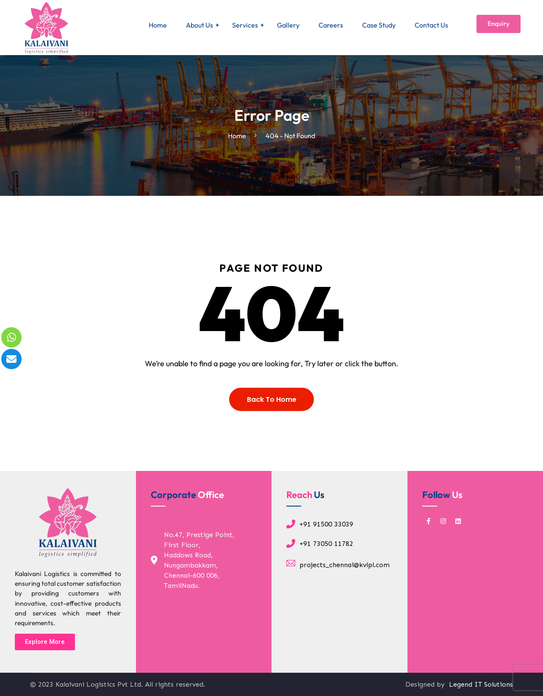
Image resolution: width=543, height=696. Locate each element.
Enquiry (499, 23)
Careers (331, 25)
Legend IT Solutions (480, 684)
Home (158, 25)
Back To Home (271, 407)
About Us (199, 25)
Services (245, 25)
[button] (45, 642)
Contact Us (431, 25)
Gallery (288, 25)
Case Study (379, 25)
